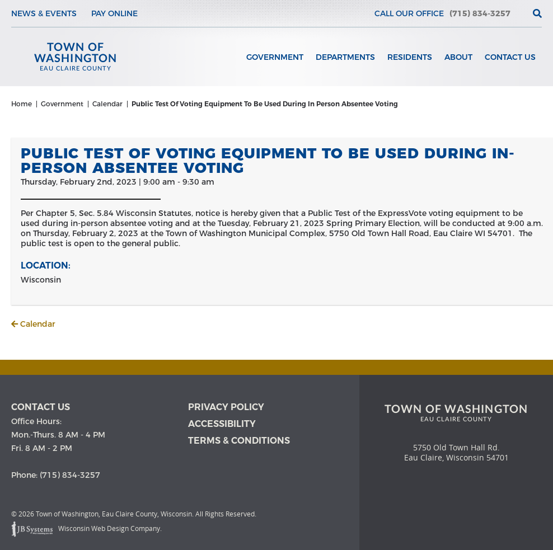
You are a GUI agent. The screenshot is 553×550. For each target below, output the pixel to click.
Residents (409, 57)
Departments (345, 57)
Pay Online (114, 13)
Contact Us (510, 57)
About (458, 57)
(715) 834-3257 (479, 13)
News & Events (44, 13)
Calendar (33, 324)
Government (274, 57)
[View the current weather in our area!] (519, 13)
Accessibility (222, 424)
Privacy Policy (226, 407)
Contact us (40, 407)
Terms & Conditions (239, 440)
